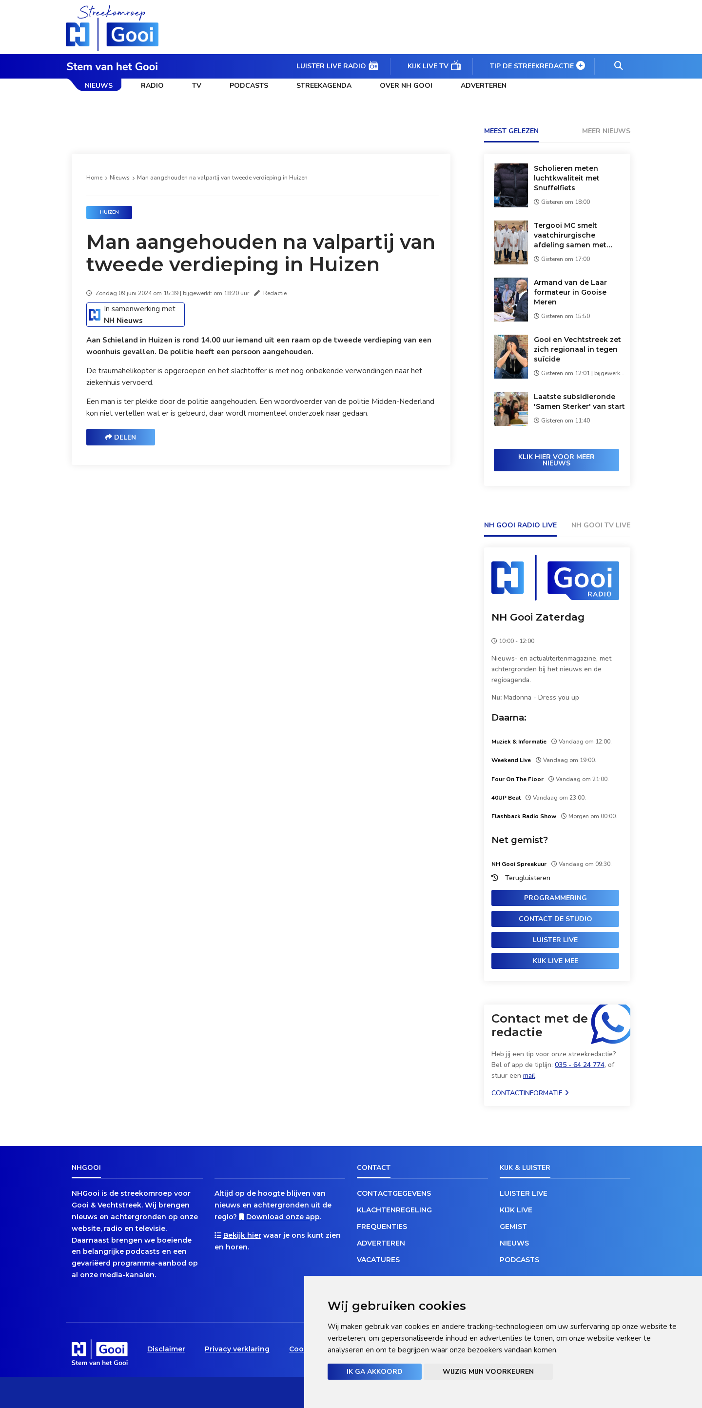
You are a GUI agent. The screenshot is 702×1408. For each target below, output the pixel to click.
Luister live (555, 940)
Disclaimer (166, 1349)
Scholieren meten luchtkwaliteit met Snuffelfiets (567, 178)
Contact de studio (555, 919)
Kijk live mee (555, 960)
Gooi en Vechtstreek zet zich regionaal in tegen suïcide (577, 349)
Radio (152, 85)
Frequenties (382, 1226)
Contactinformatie (530, 1093)
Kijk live (516, 1210)
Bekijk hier (242, 1235)
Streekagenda (323, 85)
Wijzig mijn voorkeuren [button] (488, 1371)
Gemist (513, 1226)
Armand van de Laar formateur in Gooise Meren (570, 292)
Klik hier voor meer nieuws (556, 460)
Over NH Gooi (406, 85)
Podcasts (249, 85)
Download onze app (283, 1216)
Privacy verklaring (237, 1349)
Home (94, 177)
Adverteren (484, 85)
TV (196, 85)
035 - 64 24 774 (579, 1064)
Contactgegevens (394, 1193)
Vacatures (378, 1259)
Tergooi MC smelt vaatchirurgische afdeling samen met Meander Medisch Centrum (570, 235)
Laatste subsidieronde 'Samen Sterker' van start (579, 401)
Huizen (109, 212)
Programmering (555, 898)
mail (529, 1075)
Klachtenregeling (394, 1210)
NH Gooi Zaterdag (538, 617)
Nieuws (99, 85)
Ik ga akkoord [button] (375, 1371)
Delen (120, 437)
